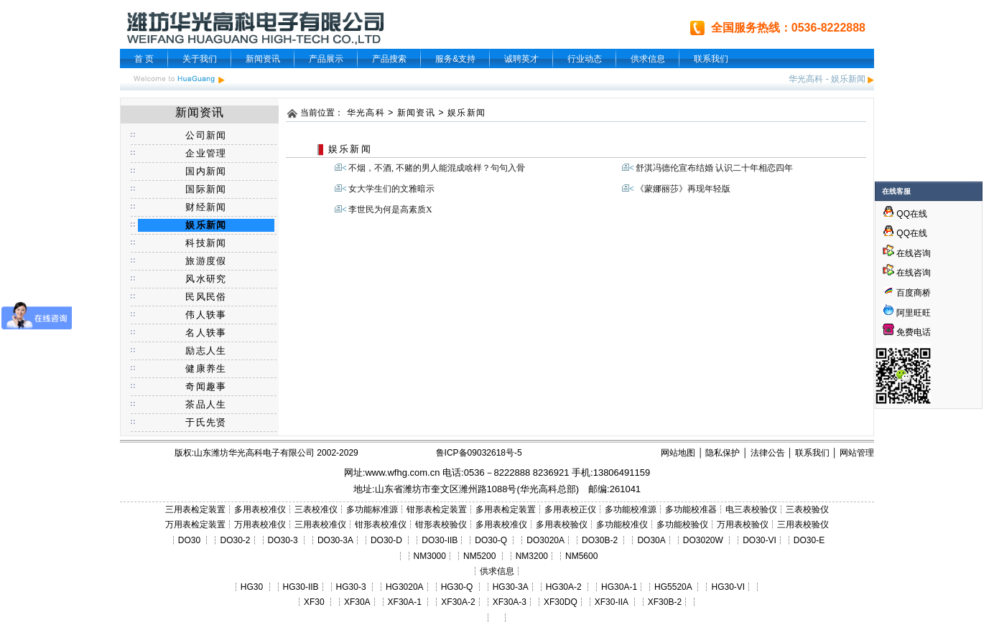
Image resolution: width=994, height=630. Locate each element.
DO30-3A (335, 540)
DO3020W (703, 540)
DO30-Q (491, 540)
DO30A (651, 540)
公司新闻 (205, 135)
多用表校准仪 (260, 509)
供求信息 (648, 59)
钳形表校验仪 (441, 524)
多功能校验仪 (682, 524)
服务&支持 (455, 59)
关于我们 (199, 59)
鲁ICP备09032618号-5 (479, 453)
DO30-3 (283, 540)
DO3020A (545, 540)
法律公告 (768, 453)
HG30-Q (457, 587)
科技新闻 (205, 243)
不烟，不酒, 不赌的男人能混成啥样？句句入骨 (436, 168)
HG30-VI (728, 587)
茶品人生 (205, 404)
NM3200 (532, 556)
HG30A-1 (619, 587)
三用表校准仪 (320, 524)
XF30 (314, 602)
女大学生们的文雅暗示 (391, 189)
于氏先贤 (205, 422)
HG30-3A (511, 587)
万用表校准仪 (260, 524)
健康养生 (205, 368)
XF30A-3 (509, 602)
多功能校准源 (630, 509)
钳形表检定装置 (437, 509)
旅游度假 (205, 260)
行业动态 (584, 59)
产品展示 (326, 59)
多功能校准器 (691, 509)
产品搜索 (389, 59)
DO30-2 (235, 540)
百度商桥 (907, 293)
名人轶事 (205, 332)
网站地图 (678, 453)
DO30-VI (759, 540)
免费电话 (907, 332)
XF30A (357, 602)
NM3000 (430, 556)
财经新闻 (205, 207)
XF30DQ (560, 602)
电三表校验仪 (751, 509)
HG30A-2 (564, 587)
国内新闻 (205, 171)
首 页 (144, 59)
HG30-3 (351, 587)
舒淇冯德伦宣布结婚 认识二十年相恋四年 (714, 168)
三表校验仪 (807, 509)
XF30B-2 (665, 602)
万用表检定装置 (195, 524)
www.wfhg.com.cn (402, 472)
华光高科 (806, 79)
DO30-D (386, 540)
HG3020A (405, 587)
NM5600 (581, 556)
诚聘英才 (521, 59)
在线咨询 (907, 253)
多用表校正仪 (570, 509)
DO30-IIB (439, 540)
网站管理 (857, 453)
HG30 (252, 587)
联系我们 (711, 59)
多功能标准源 (372, 509)
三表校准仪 (316, 509)
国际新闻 (205, 189)
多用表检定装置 (505, 509)
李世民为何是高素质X (390, 209)
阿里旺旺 (912, 313)
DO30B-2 (600, 540)
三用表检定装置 (195, 509)
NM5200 (479, 556)
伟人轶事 (205, 314)
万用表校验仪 (742, 524)
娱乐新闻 (848, 79)
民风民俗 (205, 296)
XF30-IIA (611, 602)
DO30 (189, 540)
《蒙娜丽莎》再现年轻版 (683, 189)
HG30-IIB (301, 587)
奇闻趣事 (205, 386)
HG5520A (673, 587)
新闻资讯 (263, 59)
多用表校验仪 (561, 524)
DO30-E (809, 540)
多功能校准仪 (622, 524)
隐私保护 (722, 453)
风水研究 (205, 278)
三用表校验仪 (803, 524)
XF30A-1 (405, 602)
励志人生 (205, 350)
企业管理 (205, 153)
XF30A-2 (458, 602)
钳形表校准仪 (381, 524)
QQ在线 (905, 214)
